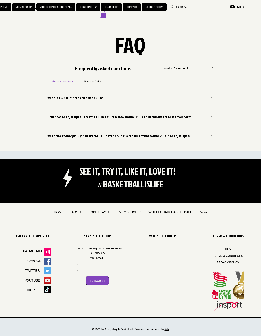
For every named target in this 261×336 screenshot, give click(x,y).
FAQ (228, 249)
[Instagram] (47, 252)
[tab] (63, 81)
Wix (167, 329)
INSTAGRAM (32, 251)
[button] (103, 14)
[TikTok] (47, 289)
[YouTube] (47, 280)
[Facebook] (47, 261)
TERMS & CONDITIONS (228, 255)
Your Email (96, 257)
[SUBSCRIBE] (97, 280)
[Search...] (196, 7)
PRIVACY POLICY (228, 262)
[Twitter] (47, 270)
